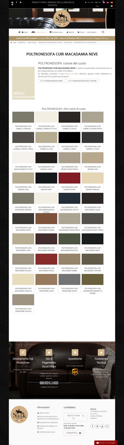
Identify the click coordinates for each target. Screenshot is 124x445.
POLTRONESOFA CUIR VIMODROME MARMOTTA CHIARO (92, 291)
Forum (81, 32)
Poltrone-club (56, 32)
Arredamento (38, 32)
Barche (70, 32)
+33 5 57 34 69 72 (75, 416)
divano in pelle (71, 74)
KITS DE (51, 81)
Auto (25, 32)
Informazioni (91, 32)
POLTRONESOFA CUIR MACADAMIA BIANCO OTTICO (46, 209)
